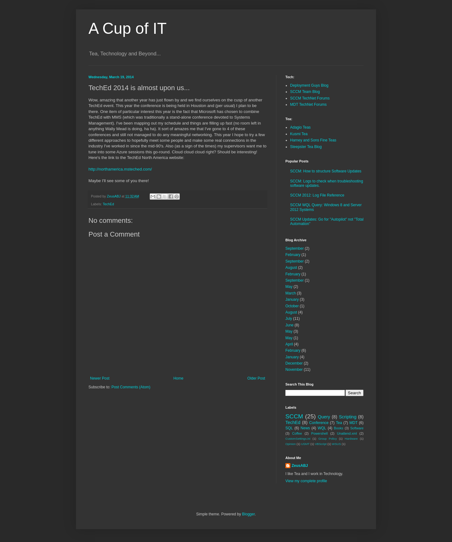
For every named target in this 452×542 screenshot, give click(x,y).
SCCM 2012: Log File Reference (317, 195)
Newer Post (99, 378)
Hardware (351, 438)
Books (338, 428)
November (294, 369)
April (289, 344)
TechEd (108, 204)
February (292, 255)
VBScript (320, 444)
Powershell (319, 433)
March (290, 293)
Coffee (297, 433)
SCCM (294, 416)
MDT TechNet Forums (308, 104)
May (289, 286)
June (289, 325)
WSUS (336, 444)
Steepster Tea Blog (306, 147)
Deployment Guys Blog (309, 85)
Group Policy (327, 438)
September (294, 248)
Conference (319, 423)
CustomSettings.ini (297, 438)
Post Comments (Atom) (130, 387)
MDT (353, 423)
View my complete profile (306, 481)
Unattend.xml (347, 433)
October (292, 306)
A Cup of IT (127, 28)
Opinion (290, 444)
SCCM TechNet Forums (309, 98)
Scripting (347, 416)
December (294, 363)
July (288, 318)
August (291, 267)
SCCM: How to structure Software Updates (325, 171)
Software (357, 428)
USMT (305, 444)
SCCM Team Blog (305, 91)
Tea (339, 423)
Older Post (256, 378)
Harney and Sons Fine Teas (313, 140)
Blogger (248, 514)
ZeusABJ (300, 465)
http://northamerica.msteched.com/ (120, 169)
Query (324, 416)
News (305, 428)
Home (178, 378)
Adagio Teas (300, 127)
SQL (289, 428)
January (292, 299)
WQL (322, 428)
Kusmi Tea (299, 134)
